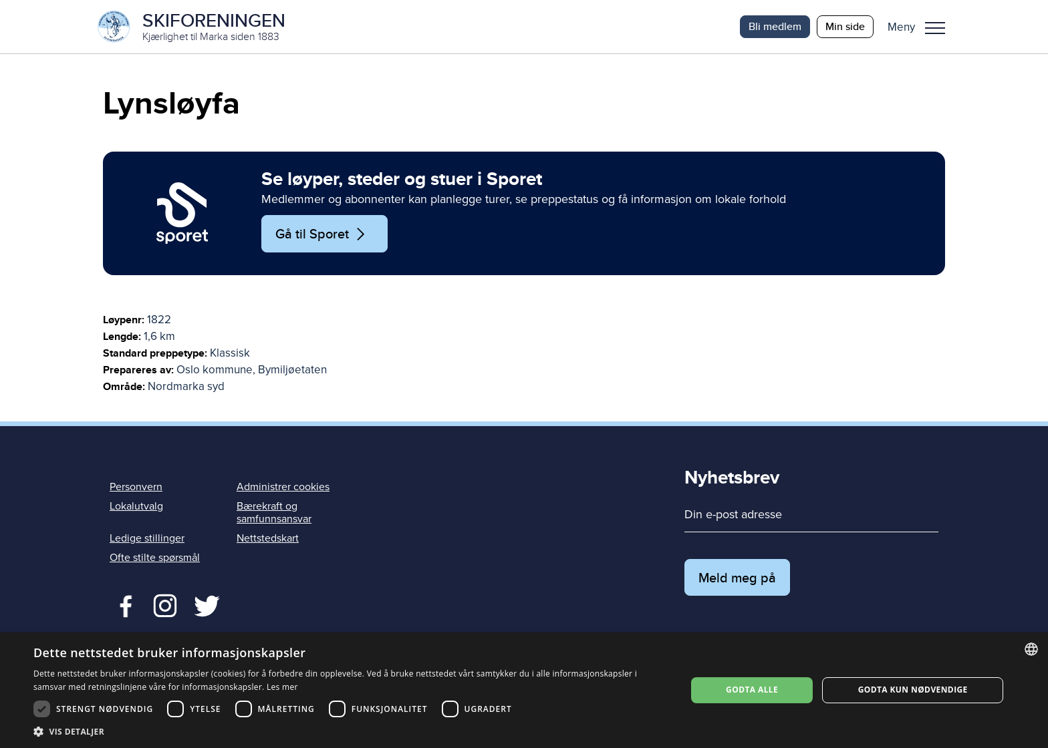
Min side (845, 26)
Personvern (136, 487)
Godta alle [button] (752, 689)
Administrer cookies (283, 487)
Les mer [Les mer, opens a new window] (282, 687)
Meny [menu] (935, 28)
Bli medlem (775, 26)
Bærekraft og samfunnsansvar (274, 513)
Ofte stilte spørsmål (155, 557)
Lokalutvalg (136, 506)
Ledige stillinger (147, 538)
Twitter (165, 604)
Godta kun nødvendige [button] (913, 689)
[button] (921, 26)
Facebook (123, 604)
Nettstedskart (268, 538)
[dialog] (524, 690)
